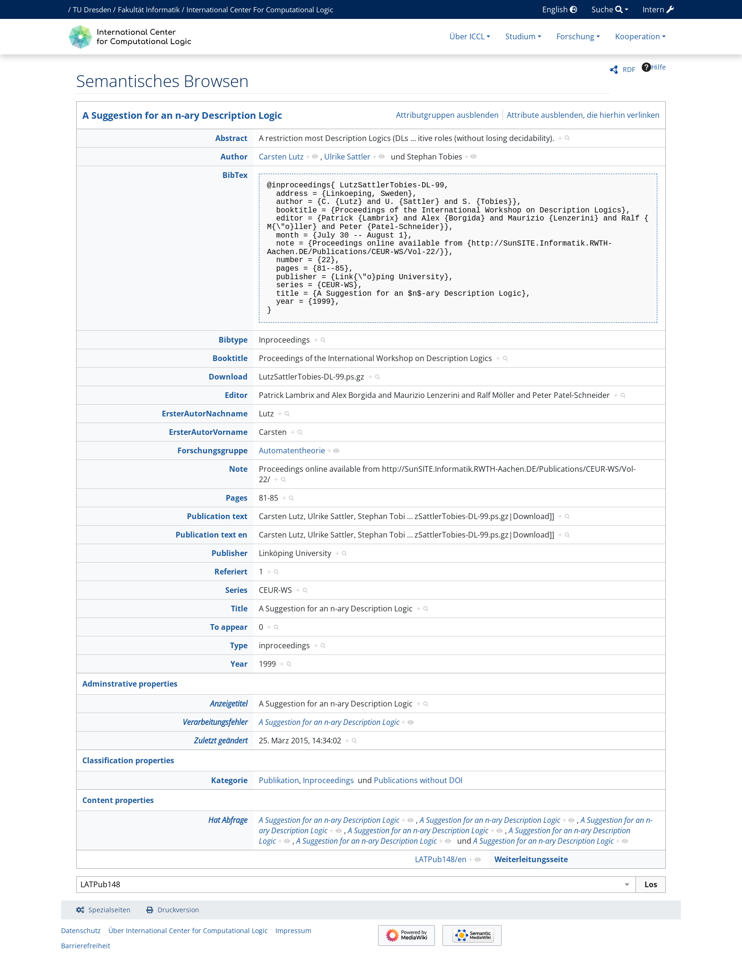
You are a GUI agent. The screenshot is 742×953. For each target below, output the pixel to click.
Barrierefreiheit (85, 945)
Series (236, 590)
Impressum (293, 930)
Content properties (118, 800)
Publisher (229, 553)
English (559, 9)
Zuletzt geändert (220, 740)
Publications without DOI (418, 780)
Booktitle (229, 358)
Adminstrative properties (129, 684)
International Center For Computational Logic (259, 9)
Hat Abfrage (227, 820)
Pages (236, 498)
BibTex (234, 175)
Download (228, 376)
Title (239, 608)
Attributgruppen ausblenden (447, 115)
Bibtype (233, 340)
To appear (228, 627)
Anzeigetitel (228, 703)
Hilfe (654, 67)
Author (234, 156)
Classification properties (128, 760)
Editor (236, 395)
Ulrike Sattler (347, 156)
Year (238, 664)
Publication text (217, 516)
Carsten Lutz (281, 156)
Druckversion (178, 909)
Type (238, 645)
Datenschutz (81, 930)
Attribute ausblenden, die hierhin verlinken (583, 115)
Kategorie (229, 780)
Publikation (279, 780)
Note (238, 469)
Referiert (230, 571)
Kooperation (637, 36)
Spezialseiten (109, 909)
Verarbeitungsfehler (215, 722)
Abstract (231, 138)
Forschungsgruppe (212, 450)
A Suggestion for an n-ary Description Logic (182, 115)
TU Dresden (92, 9)
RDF (629, 69)
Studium (520, 36)
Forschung (575, 36)
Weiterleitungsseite (531, 859)
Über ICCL (467, 36)
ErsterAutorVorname (208, 432)
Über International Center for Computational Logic (188, 930)
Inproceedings (328, 780)
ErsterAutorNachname (204, 413)
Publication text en (211, 534)
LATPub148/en (441, 859)
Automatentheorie (292, 450)
